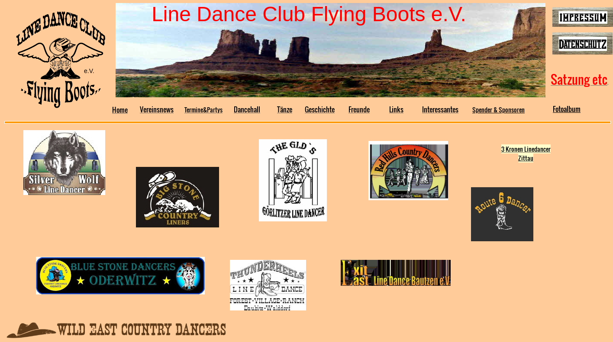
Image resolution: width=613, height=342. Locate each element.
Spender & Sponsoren (498, 109)
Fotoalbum (567, 109)
